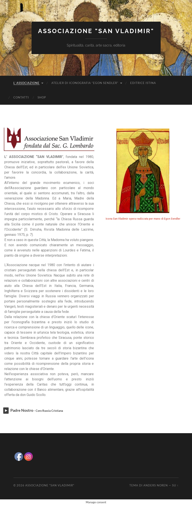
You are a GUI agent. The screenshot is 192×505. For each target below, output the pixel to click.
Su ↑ (175, 485)
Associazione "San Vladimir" (96, 31)
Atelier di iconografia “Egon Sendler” (84, 83)
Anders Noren (155, 485)
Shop (42, 97)
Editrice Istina (143, 83)
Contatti (21, 97)
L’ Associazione (26, 83)
